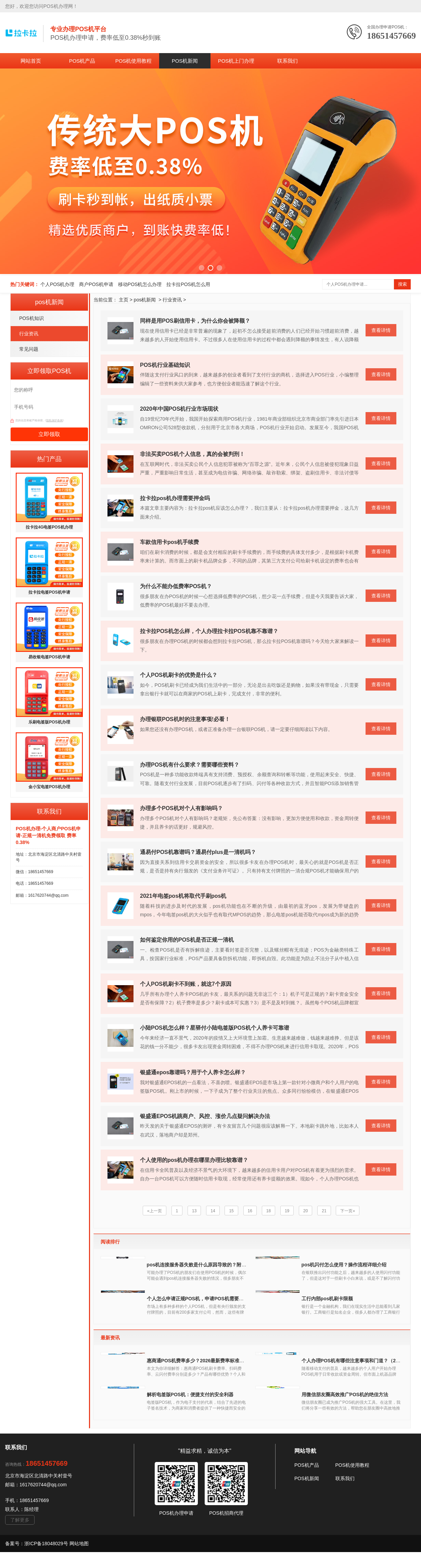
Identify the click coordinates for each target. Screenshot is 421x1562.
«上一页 (154, 1210)
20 (306, 1210)
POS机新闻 (185, 61)
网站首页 (31, 61)
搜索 (402, 284)
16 (249, 1210)
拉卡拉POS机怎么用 (188, 284)
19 (287, 1210)
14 (212, 1210)
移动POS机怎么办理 (140, 284)
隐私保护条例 (54, 420)
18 (268, 1210)
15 (231, 1210)
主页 (123, 299)
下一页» (348, 1210)
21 (324, 1210)
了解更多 (19, 1543)
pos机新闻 (145, 299)
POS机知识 (31, 318)
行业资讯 (28, 333)
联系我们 (287, 61)
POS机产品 (82, 61)
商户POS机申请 (96, 284)
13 (194, 1210)
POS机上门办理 (236, 61)
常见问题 (28, 349)
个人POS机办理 (57, 284)
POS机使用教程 (133, 61)
